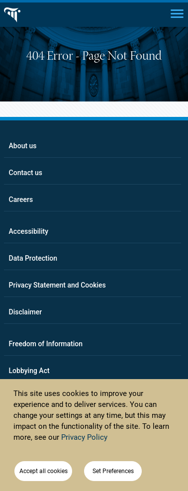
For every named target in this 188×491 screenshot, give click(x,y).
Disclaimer (25, 312)
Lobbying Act (29, 371)
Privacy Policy (84, 437)
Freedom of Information (46, 344)
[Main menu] (177, 12)
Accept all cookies (43, 471)
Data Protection (33, 258)
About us (23, 146)
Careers (21, 199)
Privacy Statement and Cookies (57, 285)
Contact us (26, 173)
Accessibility (28, 231)
